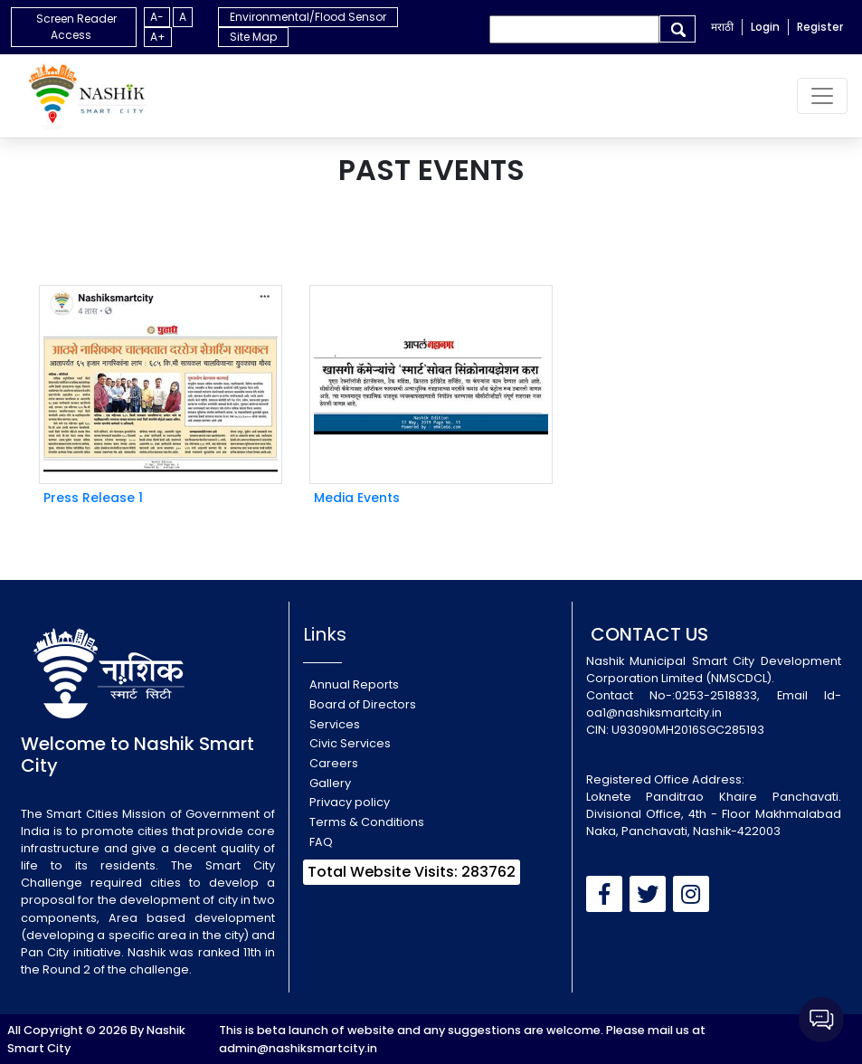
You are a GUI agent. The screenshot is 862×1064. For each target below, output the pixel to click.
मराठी (722, 26)
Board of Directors (362, 704)
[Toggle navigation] (822, 96)
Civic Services (350, 743)
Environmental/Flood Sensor (308, 16)
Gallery (330, 783)
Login (765, 26)
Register (820, 26)
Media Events (357, 498)
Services (334, 724)
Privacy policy (349, 802)
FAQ (321, 842)
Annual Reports (354, 684)
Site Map (253, 36)
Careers (333, 763)
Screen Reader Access (76, 27)
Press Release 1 (93, 498)
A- (157, 16)
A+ (158, 36)
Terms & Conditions (366, 822)
